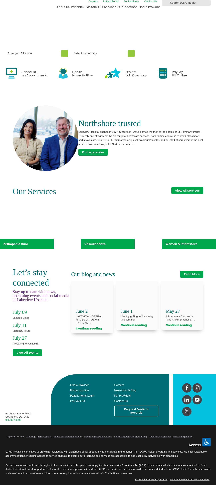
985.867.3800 (13, 419)
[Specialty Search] (131, 53)
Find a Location (79, 390)
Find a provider (93, 152)
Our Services (107, 7)
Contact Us (150, 1)
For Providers (131, 1)
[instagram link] (197, 388)
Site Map (31, 436)
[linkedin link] (186, 399)
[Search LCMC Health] (165, 3)
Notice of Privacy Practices (97, 436)
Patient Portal (111, 1)
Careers (93, 1)
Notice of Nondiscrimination (68, 436)
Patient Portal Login (82, 395)
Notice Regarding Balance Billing (130, 436)
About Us (63, 7)
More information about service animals (189, 479)
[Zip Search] (64, 53)
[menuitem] (63, 8)
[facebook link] (186, 388)
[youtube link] (197, 399)
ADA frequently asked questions (151, 479)
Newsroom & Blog (125, 390)
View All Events (27, 353)
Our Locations (127, 7)
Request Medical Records (136, 411)
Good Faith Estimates (160, 436)
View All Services (187, 191)
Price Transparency (182, 436)
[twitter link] (186, 411)
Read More (192, 274)
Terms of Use (44, 436)
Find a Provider (149, 7)
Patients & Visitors (84, 7)
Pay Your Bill (77, 400)
